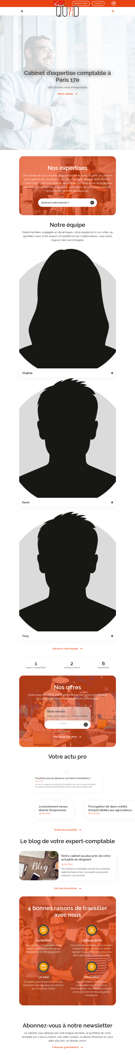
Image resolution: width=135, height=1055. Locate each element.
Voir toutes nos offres (65, 737)
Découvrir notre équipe (65, 648)
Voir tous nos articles (65, 888)
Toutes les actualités (65, 829)
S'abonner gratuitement (65, 1047)
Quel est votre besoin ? (67, 203)
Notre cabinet (65, 94)
